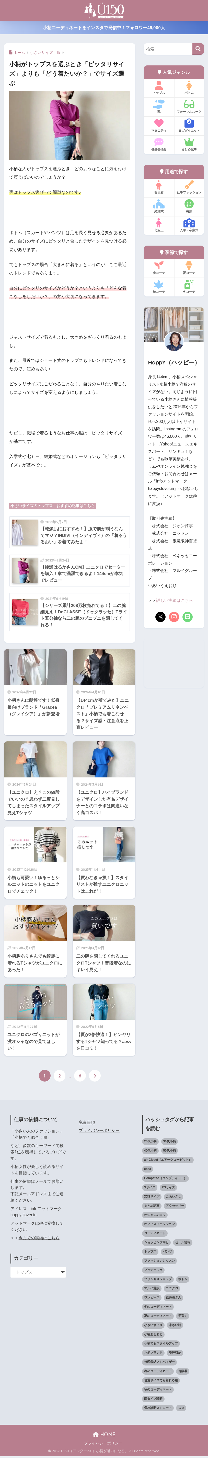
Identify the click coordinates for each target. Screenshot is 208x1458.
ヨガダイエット (189, 125)
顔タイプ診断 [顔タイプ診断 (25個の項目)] (153, 1400)
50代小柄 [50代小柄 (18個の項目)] (169, 1152)
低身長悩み (159, 144)
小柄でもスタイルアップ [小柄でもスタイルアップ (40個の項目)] (161, 1345)
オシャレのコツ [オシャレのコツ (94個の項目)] (155, 1217)
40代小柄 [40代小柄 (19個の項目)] (150, 1152)
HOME (104, 1436)
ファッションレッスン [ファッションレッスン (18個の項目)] (159, 1263)
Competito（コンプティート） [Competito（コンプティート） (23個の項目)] (165, 1180)
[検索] (198, 49)
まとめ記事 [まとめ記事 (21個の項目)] (151, 1207)
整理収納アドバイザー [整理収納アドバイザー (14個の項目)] (159, 1363)
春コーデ (159, 268)
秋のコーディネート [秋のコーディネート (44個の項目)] (158, 1391)
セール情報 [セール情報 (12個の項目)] (182, 1244)
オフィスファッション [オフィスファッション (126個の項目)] (159, 1226)
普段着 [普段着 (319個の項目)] (182, 1373)
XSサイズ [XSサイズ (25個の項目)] (168, 1189)
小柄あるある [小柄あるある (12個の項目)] (153, 1336)
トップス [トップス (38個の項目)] (150, 1253)
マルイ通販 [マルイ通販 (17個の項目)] (151, 1290)
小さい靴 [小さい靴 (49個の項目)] (175, 1327)
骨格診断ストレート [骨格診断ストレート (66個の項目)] (158, 1409)
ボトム (189, 88)
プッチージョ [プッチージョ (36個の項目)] (153, 1271)
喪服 (189, 206)
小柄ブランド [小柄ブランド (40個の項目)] (153, 1354)
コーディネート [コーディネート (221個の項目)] (155, 1235)
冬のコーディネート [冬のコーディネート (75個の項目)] (158, 1308)
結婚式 (159, 206)
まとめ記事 (189, 144)
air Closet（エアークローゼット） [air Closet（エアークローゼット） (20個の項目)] (168, 1161)
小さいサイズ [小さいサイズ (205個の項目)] (153, 1327)
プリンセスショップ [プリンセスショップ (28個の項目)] (158, 1281)
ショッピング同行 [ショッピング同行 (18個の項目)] (156, 1244)
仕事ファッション (189, 187)
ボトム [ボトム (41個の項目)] (182, 1281)
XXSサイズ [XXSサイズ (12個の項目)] (151, 1198)
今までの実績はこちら (39, 1240)
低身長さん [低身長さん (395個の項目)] (173, 1299)
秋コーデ (159, 287)
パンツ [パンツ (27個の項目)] (167, 1253)
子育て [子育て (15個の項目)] (182, 1317)
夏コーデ (189, 268)
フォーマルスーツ (189, 106)
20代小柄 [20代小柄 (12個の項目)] (150, 1143)
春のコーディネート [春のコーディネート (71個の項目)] (158, 1373)
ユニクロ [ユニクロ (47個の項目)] (172, 1290)
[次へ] (95, 1078)
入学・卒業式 (189, 225)
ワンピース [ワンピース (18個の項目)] (151, 1299)
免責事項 (87, 1124)
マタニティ (159, 125)
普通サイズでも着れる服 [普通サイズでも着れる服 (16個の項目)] (161, 1382)
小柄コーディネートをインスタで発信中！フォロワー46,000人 (104, 27)
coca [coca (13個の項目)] (147, 1171)
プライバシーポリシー (99, 1132)
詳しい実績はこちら (174, 600)
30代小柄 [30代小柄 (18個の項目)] (169, 1143)
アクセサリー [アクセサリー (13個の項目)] (175, 1207)
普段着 (159, 187)
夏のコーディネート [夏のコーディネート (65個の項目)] (158, 1317)
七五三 (159, 225)
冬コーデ (189, 287)
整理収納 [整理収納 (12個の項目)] (175, 1354)
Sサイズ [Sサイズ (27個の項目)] (149, 1189)
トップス (159, 88)
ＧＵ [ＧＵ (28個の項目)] (181, 1409)
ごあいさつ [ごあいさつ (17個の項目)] (173, 1198)
